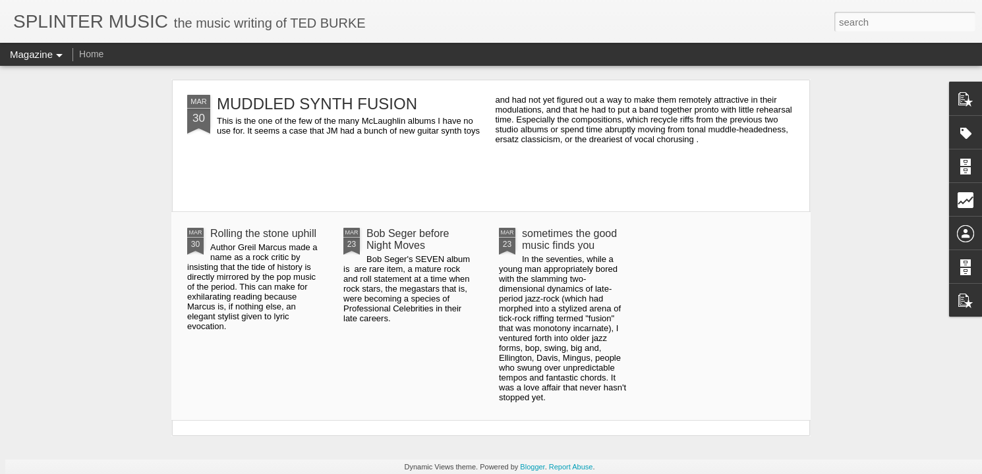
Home (91, 54)
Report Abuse (571, 467)
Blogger (532, 467)
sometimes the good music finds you (569, 239)
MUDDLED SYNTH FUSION (317, 104)
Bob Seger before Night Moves (407, 239)
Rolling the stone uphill (263, 233)
